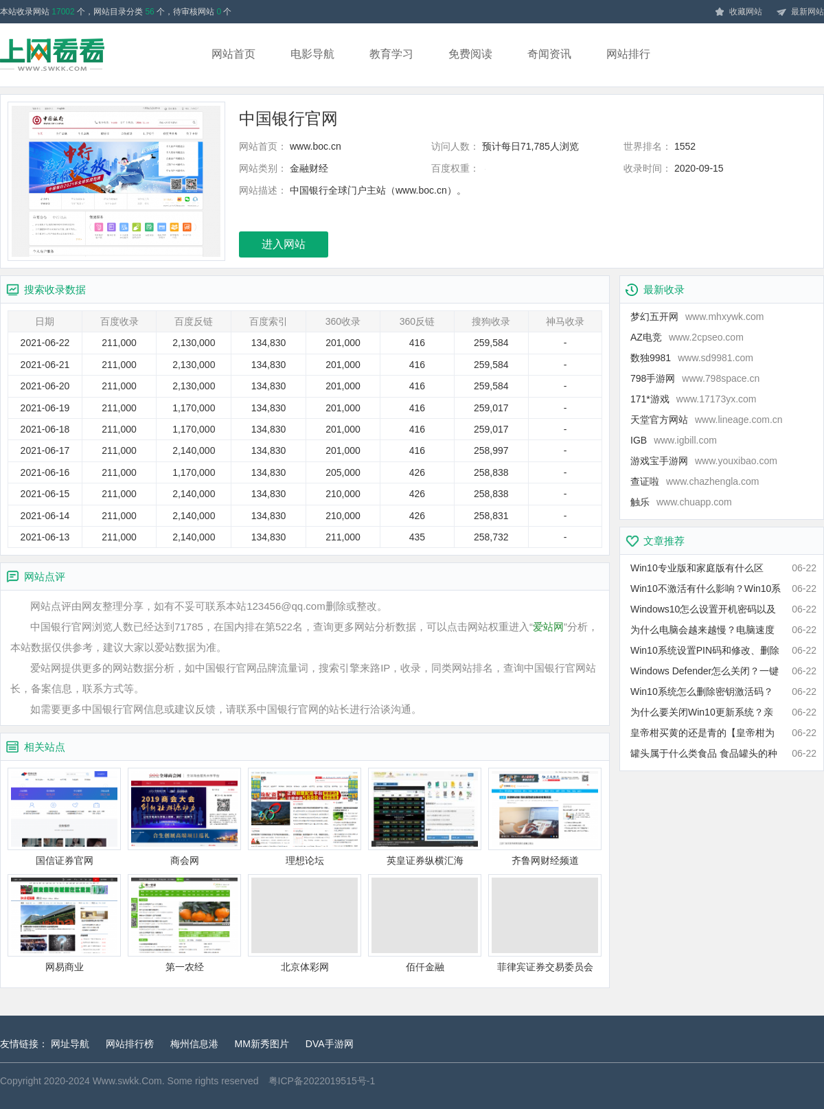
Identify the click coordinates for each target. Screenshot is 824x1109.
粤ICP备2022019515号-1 (322, 1080)
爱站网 (548, 626)
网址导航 (70, 1043)
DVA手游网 (330, 1043)
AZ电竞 (687, 337)
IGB (673, 440)
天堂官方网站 (706, 419)
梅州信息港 (194, 1043)
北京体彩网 (304, 923)
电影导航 (312, 54)
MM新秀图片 (262, 1043)
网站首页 (233, 54)
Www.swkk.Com (127, 1080)
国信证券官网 (64, 817)
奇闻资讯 (549, 54)
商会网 (184, 817)
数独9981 (691, 357)
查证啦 (694, 481)
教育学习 (391, 54)
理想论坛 (304, 817)
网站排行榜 (130, 1043)
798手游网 (694, 378)
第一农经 (184, 923)
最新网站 (800, 12)
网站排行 (628, 54)
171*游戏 (693, 398)
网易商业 (64, 923)
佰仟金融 (424, 923)
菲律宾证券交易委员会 (545, 923)
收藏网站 (738, 12)
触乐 (681, 501)
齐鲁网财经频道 (545, 817)
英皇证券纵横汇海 (424, 817)
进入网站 (284, 244)
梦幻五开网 (697, 316)
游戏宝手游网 (703, 460)
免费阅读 (470, 54)
